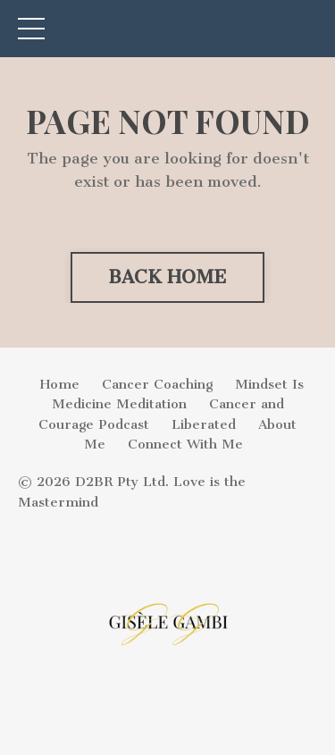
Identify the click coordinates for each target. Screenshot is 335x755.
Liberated (204, 424)
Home (60, 384)
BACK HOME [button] (167, 277)
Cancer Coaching (157, 384)
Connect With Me (185, 444)
